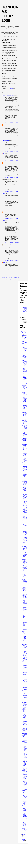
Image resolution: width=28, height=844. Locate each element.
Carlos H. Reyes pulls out (24, 727)
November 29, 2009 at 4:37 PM (11, 122)
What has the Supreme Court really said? (24, 398)
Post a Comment (5, 274)
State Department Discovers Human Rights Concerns (24, 466)
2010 (22, 330)
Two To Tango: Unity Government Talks (24, 738)
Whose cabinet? (24, 771)
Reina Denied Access (24, 809)
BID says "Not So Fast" (24, 825)
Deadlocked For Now (24, 734)
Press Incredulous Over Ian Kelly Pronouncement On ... (24, 495)
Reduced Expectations (24, 432)
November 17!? (24, 708)
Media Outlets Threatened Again (24, 581)
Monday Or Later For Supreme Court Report (24, 483)
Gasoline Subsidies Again (24, 700)
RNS (4, 124)
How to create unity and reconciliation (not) (24, 782)
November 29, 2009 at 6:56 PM (11, 177)
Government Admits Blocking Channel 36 (24, 427)
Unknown (5, 212)
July (23, 840)
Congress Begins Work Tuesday (24, 813)
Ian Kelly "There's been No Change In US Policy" (24, 549)
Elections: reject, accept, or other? (24, 441)
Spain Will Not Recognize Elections (24, 523)
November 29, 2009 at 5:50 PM (11, 138)
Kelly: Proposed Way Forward (24, 633)
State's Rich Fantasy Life (24, 357)
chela (4, 162)
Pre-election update (24, 410)
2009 (22, 331)
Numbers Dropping (24, 342)
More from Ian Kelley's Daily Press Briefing (24, 754)
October (24, 834)
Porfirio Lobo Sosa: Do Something (24, 602)
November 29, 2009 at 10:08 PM (12, 242)
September (24, 836)
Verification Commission (24, 832)
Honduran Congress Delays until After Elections (24, 529)
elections (7, 89)
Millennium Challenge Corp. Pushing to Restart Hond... (24, 416)
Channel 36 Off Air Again (24, 454)
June (23, 842)
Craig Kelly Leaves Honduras (24, 613)
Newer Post (4, 277)
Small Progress (24, 742)
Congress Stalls (24, 806)
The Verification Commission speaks (24, 776)
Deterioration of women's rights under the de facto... (24, 820)
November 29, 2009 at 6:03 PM (11, 151)
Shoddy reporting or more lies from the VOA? (24, 405)
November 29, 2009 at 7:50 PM (11, 191)
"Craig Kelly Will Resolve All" (24, 659)
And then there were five (24, 393)
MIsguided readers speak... (24, 473)
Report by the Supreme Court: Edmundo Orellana (24, 694)
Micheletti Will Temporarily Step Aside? (24, 478)
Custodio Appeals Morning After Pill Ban (24, 561)
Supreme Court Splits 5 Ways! (24, 489)
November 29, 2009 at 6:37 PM (11, 160)
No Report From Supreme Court (24, 704)
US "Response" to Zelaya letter (24, 555)
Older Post (16, 277)
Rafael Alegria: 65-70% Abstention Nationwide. (24, 372)
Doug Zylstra (6, 140)
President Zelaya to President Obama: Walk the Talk (24, 570)
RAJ (4, 153)
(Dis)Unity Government (24, 768)
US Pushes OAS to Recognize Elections (24, 653)
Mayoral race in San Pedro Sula (24, 353)
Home (10, 277)
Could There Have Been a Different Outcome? (24, 620)
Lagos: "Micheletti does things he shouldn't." (24, 627)
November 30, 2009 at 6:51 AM (11, 271)
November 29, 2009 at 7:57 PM (11, 210)
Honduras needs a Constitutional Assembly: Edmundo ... (24, 678)
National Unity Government (24, 792)
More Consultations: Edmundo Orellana (24, 686)
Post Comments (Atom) (13, 279)
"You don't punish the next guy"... (24, 585)
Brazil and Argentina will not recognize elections (24, 503)
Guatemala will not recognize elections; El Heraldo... (24, 448)
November (24, 335)
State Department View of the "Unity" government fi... (24, 762)
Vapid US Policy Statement (24, 576)
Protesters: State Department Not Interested (24, 647)
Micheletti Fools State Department (24, 459)
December (24, 332)
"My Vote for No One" (24, 565)
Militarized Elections (24, 438)
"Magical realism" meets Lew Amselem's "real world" (24, 640)
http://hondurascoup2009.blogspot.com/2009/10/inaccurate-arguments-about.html (25, 309)
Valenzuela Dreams (24, 435)
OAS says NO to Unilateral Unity (24, 718)
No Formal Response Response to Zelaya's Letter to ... (24, 541)
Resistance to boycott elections (24, 723)
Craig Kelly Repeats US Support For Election (24, 509)
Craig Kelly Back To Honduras (24, 534)
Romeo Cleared (24, 796)
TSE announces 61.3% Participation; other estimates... (24, 363)
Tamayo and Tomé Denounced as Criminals (24, 591)
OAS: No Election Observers (24, 671)
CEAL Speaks (24, 829)
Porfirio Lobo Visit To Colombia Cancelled (24, 516)
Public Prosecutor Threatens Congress (24, 665)
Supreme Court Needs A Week (24, 597)
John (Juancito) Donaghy (8, 95)
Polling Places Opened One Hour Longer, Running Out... (24, 380)
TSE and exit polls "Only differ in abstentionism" (24, 346)
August (24, 839)
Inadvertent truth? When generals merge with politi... (24, 801)
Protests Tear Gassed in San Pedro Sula (24, 388)
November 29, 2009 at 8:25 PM (11, 218)
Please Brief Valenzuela (24, 339)
